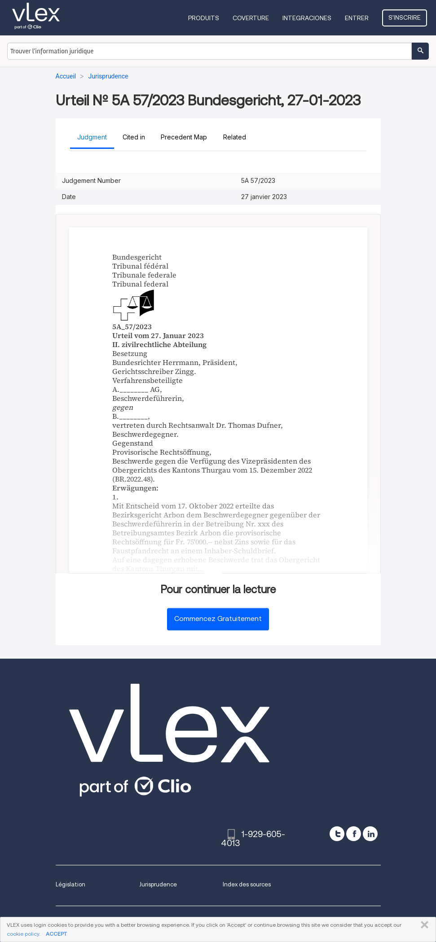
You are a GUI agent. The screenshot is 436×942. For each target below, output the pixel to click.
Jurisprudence (158, 884)
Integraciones (306, 18)
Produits (203, 18)
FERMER (423, 924)
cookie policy (23, 934)
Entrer (357, 18)
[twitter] (337, 833)
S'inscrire (404, 17)
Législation (70, 884)
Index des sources (247, 884)
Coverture (251, 18)
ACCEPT (56, 934)
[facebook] (353, 833)
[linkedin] (370, 833)
